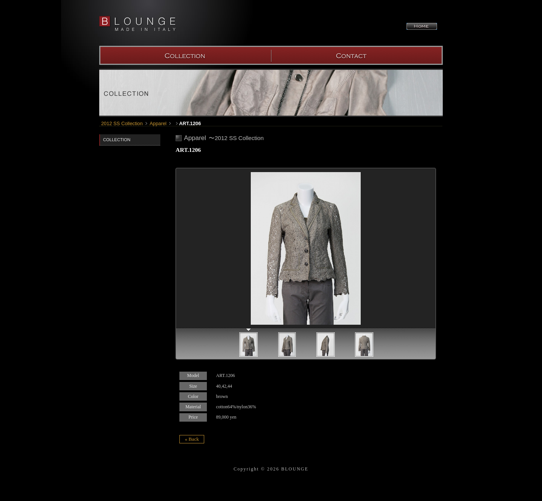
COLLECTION (185, 55)
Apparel (158, 123)
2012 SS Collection (122, 123)
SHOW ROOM (357, 55)
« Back (192, 439)
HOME (421, 26)
